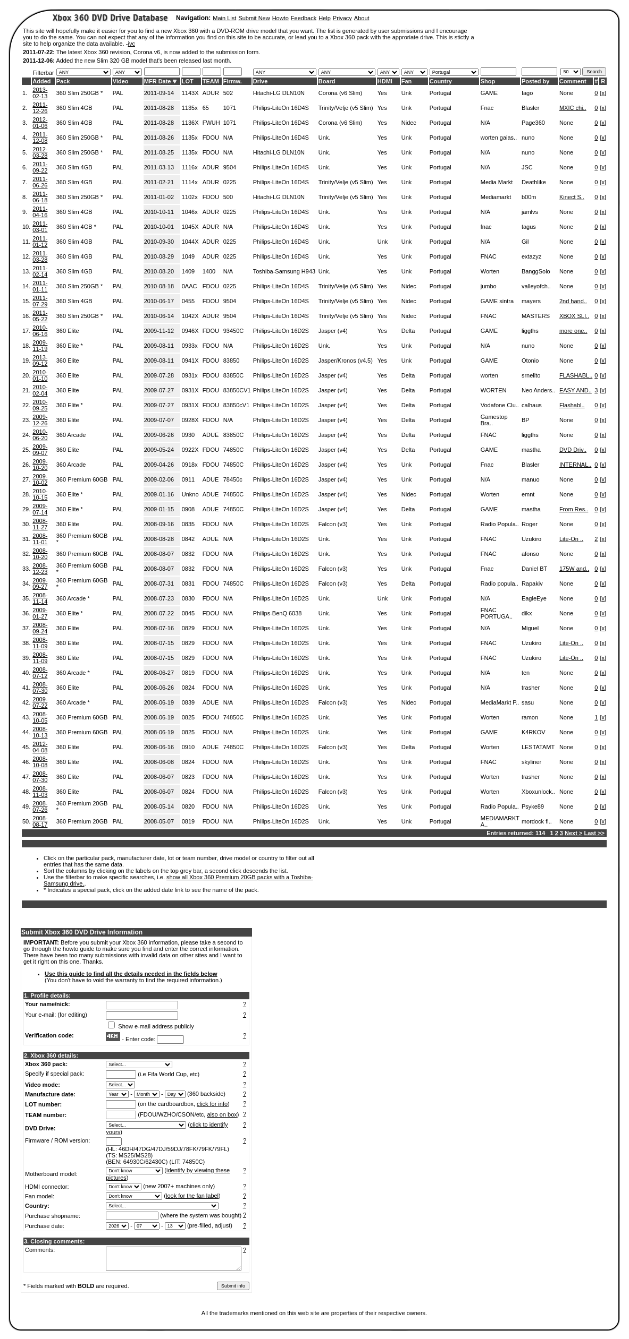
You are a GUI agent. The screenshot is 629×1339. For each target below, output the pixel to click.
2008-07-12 (39, 672)
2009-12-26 (39, 420)
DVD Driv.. (572, 450)
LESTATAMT (538, 747)
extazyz (531, 256)
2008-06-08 (159, 762)
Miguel (530, 628)
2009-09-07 (39, 449)
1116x (190, 167)
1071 (229, 108)
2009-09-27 (39, 583)
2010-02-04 (39, 390)
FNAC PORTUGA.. (497, 613)
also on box (222, 1114)
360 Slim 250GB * (79, 93)
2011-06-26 (39, 182)
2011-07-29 (39, 301)
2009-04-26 (159, 464)
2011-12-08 (39, 137)
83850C (233, 375)
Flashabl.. (572, 405)
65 (206, 108)
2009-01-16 (159, 494)
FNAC (489, 256)
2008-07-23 (159, 598)
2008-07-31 (159, 583)
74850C (233, 450)
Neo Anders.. (539, 390)
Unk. (324, 137)
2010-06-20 (39, 434)
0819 (188, 673)
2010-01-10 (39, 375)
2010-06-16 (39, 330)
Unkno (190, 494)
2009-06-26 (159, 435)
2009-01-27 (39, 613)
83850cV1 (236, 405)
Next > (573, 833)
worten (489, 375)
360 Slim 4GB (74, 108)
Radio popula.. (499, 583)
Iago (527, 93)
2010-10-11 (159, 212)
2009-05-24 (159, 450)
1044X (190, 241)
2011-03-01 (39, 226)
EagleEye (534, 598)
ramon (530, 717)
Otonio (530, 360)
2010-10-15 (39, 494)
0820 (188, 806)
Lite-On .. (571, 539)
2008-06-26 (159, 687)
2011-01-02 (159, 197)
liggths (530, 331)
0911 (188, 479)
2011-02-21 (159, 182)
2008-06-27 (159, 673)
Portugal (440, 93)
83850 (231, 360)
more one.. (573, 331)
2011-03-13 (159, 167)
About (362, 18)
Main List (224, 18)
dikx (527, 613)
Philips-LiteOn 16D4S (281, 108)
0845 (188, 613)
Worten (490, 271)
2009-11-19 (39, 345)
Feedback (303, 18)
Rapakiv (532, 583)
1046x (190, 212)
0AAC (189, 286)
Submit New (254, 18)
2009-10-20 (39, 464)
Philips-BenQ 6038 (277, 613)
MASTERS (536, 316)
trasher (531, 687)
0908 (188, 509)
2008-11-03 (39, 791)
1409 (188, 271)
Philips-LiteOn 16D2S (281, 331)
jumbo (489, 286)
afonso (530, 554)
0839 (188, 702)
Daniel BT (534, 568)
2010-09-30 (159, 241)
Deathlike (534, 182)
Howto (280, 18)
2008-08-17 (39, 821)
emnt (528, 494)
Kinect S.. (571, 197)
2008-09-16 (159, 524)
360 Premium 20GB (82, 821)
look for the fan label (192, 1195)
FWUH (211, 122)
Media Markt (497, 182)
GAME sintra (497, 301)
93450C (233, 331)
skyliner (531, 762)
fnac (486, 227)
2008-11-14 (39, 598)
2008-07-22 (159, 613)
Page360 (533, 122)
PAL (118, 93)
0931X (190, 390)
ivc (131, 43)
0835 (188, 524)
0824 (188, 687)
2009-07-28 (159, 375)
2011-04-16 (39, 211)
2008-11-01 (39, 539)
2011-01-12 (39, 241)
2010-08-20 (159, 271)
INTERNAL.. (575, 464)
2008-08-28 (159, 539)
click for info (212, 1104)
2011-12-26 (39, 107)
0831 (188, 583)
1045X (190, 227)
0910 (188, 747)
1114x (190, 182)
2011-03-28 (39, 256)
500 (228, 197)
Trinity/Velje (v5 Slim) (345, 108)
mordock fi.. (537, 821)
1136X (190, 122)
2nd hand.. (573, 301)
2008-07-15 (159, 643)
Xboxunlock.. (538, 791)
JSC (527, 167)
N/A (485, 122)
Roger (530, 524)
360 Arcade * (73, 598)
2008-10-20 (39, 553)
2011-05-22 (39, 316)
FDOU (211, 137)
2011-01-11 (39, 286)
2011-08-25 (159, 152)
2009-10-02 (39, 479)
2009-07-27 (159, 390)
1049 (188, 256)
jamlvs (530, 212)
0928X (190, 420)
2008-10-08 (39, 762)
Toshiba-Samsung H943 (284, 271)
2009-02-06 (159, 479)
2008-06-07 (159, 777)
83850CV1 (237, 390)
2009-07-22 (39, 702)
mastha (531, 450)
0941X (190, 360)
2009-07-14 (39, 509)
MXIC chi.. (572, 108)
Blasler (531, 108)
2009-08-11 (159, 345)
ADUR (211, 93)
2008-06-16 (159, 747)
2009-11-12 (159, 331)
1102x (190, 197)
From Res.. (573, 509)
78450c (232, 479)
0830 (188, 598)
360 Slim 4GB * (76, 227)
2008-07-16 (159, 628)
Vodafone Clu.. (500, 405)
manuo (531, 479)
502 (228, 93)
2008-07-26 (39, 806)
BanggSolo (536, 271)
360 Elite (67, 331)
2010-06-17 (159, 301)
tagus (529, 227)
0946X (190, 331)
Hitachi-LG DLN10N (279, 93)
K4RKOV (534, 732)
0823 (188, 777)
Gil (525, 241)
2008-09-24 (39, 628)
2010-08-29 (159, 256)
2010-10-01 (159, 227)
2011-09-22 (39, 167)
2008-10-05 (39, 717)
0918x (190, 464)
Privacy (342, 18)
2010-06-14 (159, 316)
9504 (229, 167)
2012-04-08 (39, 747)
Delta (408, 331)
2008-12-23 (39, 568)
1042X (190, 316)
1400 (209, 271)
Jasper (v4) (333, 331)
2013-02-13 (39, 93)
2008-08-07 (159, 554)
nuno (528, 137)
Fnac (487, 108)
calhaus (532, 405)
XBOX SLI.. (574, 316)
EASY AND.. (575, 390)
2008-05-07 (159, 821)
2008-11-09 (39, 643)
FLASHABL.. (575, 375)
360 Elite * (69, 345)
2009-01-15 (159, 509)
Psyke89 (533, 806)
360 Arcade (71, 435)
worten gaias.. (499, 137)
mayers (531, 301)
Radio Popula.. (500, 524)
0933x (190, 345)
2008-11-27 (39, 524)
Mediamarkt (496, 197)
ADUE (211, 435)
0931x (190, 375)
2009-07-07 (159, 420)
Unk (406, 93)
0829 (188, 628)
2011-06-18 (39, 197)
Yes (382, 93)
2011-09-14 (159, 93)
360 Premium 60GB (82, 479)
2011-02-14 (39, 271)
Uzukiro (531, 539)
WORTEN (494, 390)
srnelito (531, 375)
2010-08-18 (159, 286)
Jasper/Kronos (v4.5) (345, 360)
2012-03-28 (39, 152)
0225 (229, 182)
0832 (188, 554)
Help (324, 18)
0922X (190, 450)
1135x (190, 108)
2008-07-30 (39, 687)
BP (526, 420)
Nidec (408, 122)
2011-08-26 (159, 137)
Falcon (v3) (333, 524)
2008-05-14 (159, 806)
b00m (529, 197)
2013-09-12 (39, 360)
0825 (188, 717)
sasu (528, 702)
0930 (188, 435)
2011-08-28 (159, 108)
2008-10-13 (39, 732)
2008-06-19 (159, 702)
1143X (190, 93)
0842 (188, 539)
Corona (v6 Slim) (340, 93)
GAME (489, 93)
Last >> (594, 833)
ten (526, 673)
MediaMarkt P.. (500, 702)
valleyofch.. (536, 286)
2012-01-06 (39, 122)
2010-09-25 (39, 405)
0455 (188, 301)
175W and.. (574, 568)
